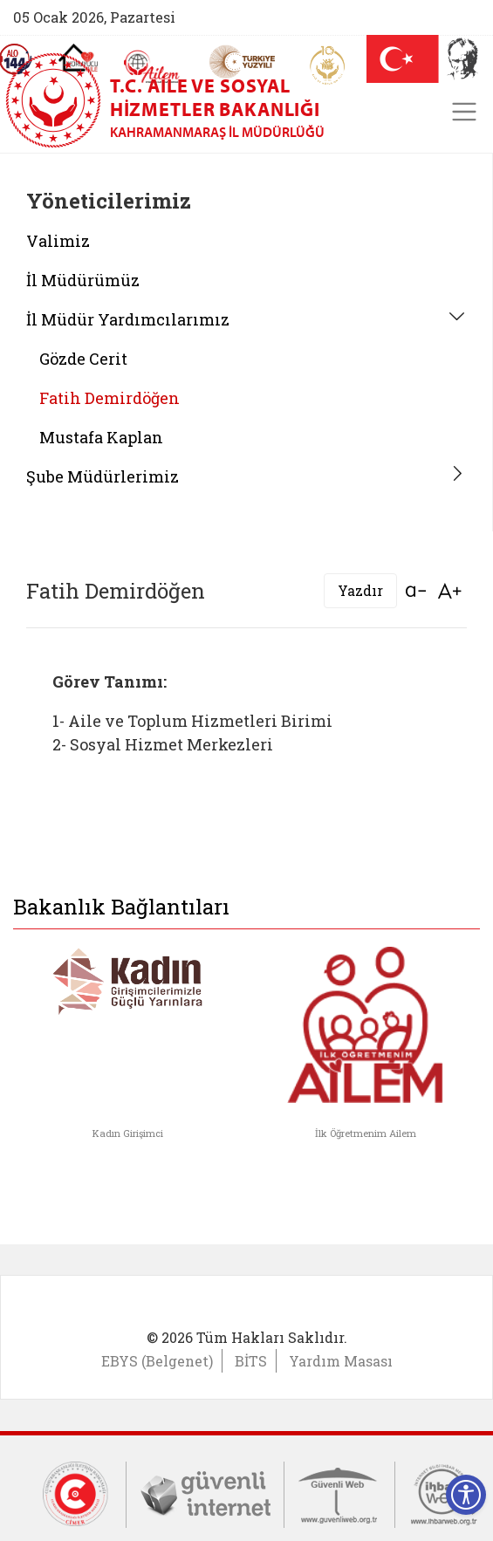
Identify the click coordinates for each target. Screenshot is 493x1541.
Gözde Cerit (83, 358)
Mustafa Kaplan (101, 437)
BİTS (251, 1361)
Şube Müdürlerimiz (102, 476)
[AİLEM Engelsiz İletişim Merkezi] (152, 67)
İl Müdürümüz (83, 280)
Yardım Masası (341, 1361)
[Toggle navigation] (464, 111)
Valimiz (58, 240)
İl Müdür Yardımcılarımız (127, 319)
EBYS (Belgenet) (157, 1361)
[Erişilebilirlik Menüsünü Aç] (466, 1495)
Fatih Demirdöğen (109, 397)
